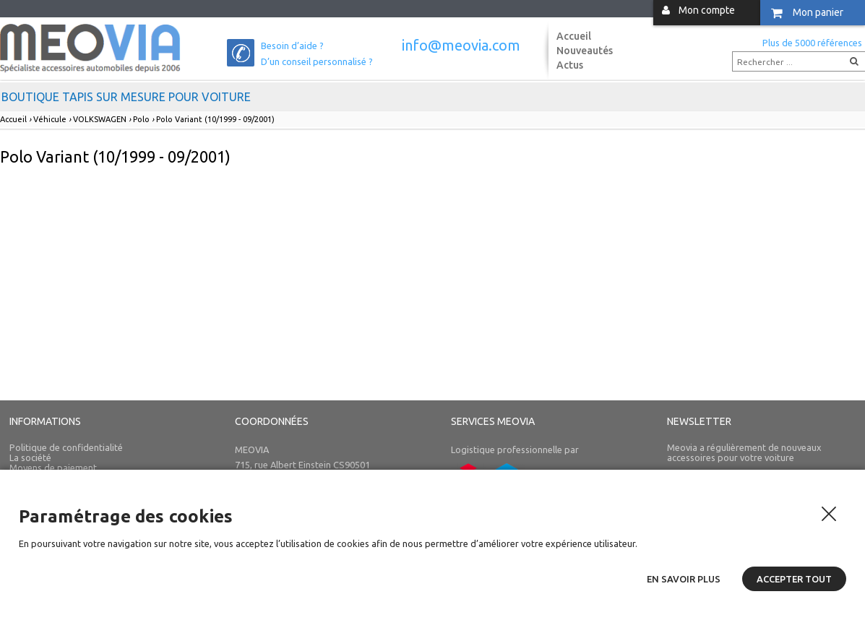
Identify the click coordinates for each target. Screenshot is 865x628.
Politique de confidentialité (66, 447)
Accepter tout (794, 579)
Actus (569, 65)
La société (30, 457)
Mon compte (707, 10)
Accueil (573, 36)
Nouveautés (584, 50)
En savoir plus (683, 579)
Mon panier (818, 12)
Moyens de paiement (53, 468)
